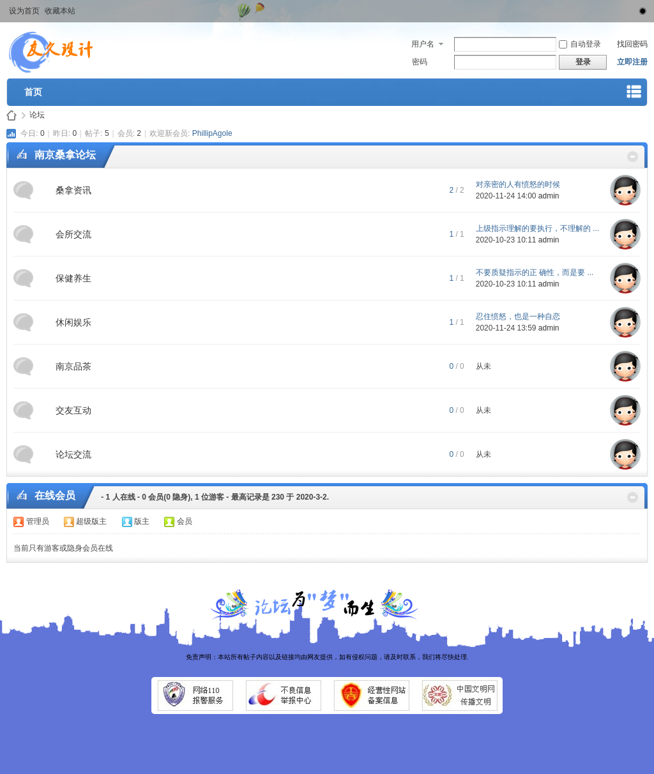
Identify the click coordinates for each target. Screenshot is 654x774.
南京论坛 (11, 115)
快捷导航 (634, 93)
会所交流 (73, 234)
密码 (419, 61)
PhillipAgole (212, 133)
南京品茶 (73, 366)
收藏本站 (60, 10)
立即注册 (632, 61)
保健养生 (73, 278)
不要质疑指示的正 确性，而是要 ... (535, 272)
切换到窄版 (640, 9)
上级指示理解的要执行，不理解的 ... (537, 228)
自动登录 (580, 44)
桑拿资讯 (73, 190)
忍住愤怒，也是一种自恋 (518, 316)
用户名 (422, 44)
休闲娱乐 (73, 322)
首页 (33, 92)
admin (548, 195)
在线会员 (54, 495)
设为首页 (24, 10)
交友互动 (73, 410)
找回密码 (632, 44)
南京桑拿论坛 (65, 154)
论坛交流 (73, 454)
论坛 (37, 114)
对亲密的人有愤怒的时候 (518, 184)
